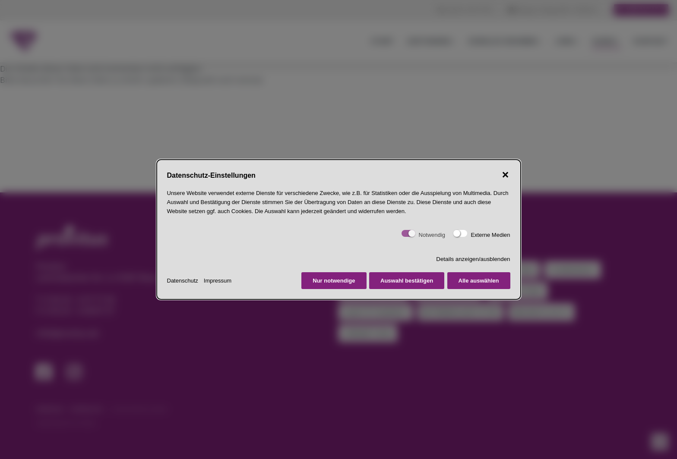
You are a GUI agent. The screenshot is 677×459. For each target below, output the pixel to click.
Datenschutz (182, 280)
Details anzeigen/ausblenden (473, 259)
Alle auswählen (479, 280)
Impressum (217, 280)
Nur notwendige (334, 280)
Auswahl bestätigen (406, 280)
